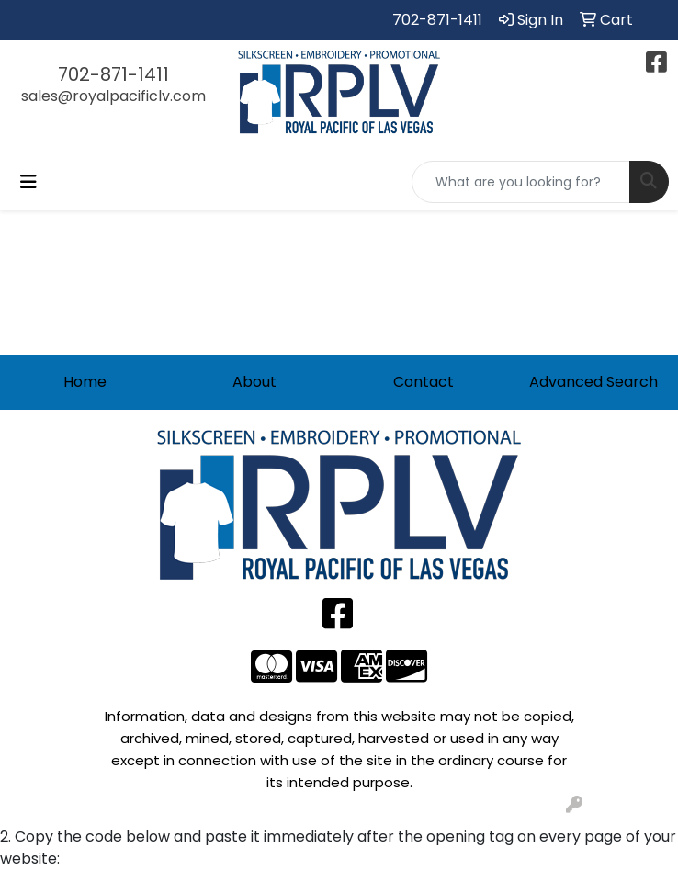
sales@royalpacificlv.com (113, 96)
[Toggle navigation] (28, 182)
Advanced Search (593, 381)
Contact (423, 381)
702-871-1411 (437, 19)
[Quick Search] (521, 182)
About (254, 381)
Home (85, 381)
